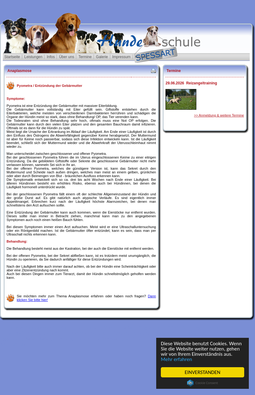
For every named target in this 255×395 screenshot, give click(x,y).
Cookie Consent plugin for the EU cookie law (202, 383)
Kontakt (141, 57)
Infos (51, 57)
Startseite (12, 57)
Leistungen (33, 57)
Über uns (66, 57)
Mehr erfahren (176, 359)
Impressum (121, 57)
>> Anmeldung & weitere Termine (219, 115)
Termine (85, 57)
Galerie (102, 57)
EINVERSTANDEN (202, 372)
